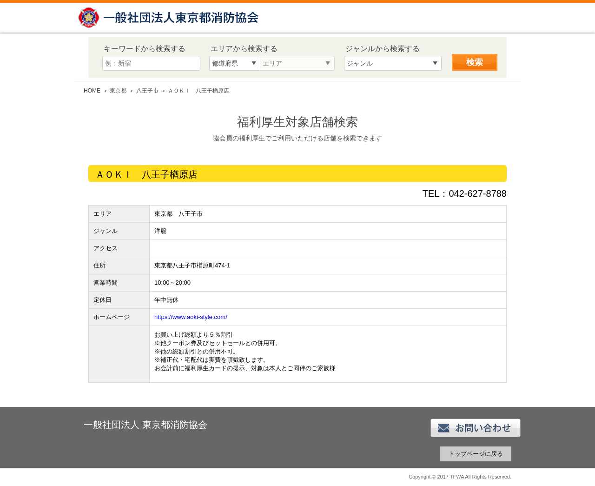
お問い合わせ (475, 428)
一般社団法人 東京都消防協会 (169, 17)
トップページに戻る (476, 453)
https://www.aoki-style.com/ (190, 316)
